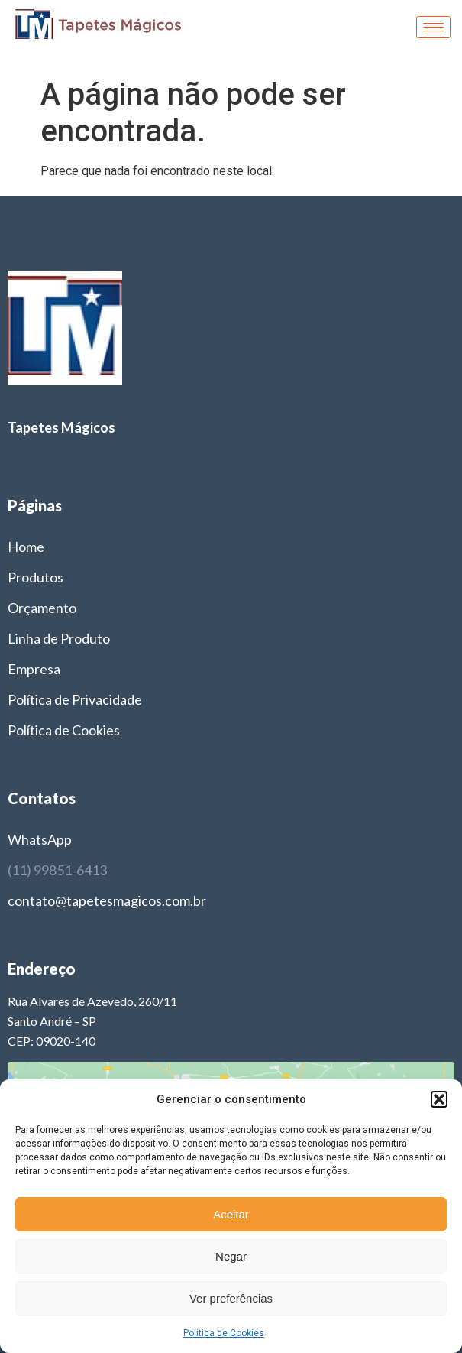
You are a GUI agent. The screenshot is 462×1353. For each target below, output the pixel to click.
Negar (231, 1256)
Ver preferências (231, 1298)
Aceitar (231, 1214)
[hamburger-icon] (433, 27)
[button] (439, 1099)
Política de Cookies (223, 1333)
